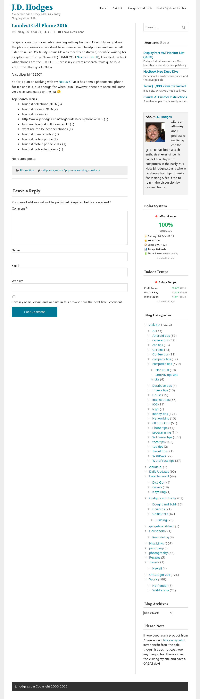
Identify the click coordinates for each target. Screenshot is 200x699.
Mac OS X (162, 370)
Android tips (161, 335)
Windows (159, 456)
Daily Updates (159, 471)
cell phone (47, 170)
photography (158, 553)
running (82, 170)
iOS (155, 404)
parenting (156, 548)
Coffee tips (160, 354)
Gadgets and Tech (140, 8)
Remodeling (160, 537)
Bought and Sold (164, 504)
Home (103, 8)
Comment (19, 208)
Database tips (162, 385)
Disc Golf (159, 482)
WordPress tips (163, 460)
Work (153, 579)
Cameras (158, 509)
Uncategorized (159, 575)
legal (155, 409)
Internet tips (161, 400)
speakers (94, 170)
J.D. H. (51, 32)
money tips (160, 414)
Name (16, 250)
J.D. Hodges (163, 117)
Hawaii (157, 568)
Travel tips (159, 451)
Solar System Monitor (171, 8)
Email (15, 265)
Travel (153, 562)
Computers (160, 514)
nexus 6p (61, 170)
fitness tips (160, 390)
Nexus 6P (65, 82)
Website (17, 281)
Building (161, 520)
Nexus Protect (87, 57)
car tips (157, 345)
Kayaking (159, 492)
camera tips (160, 340)
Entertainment (159, 476)
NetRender (160, 585)
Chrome (157, 350)
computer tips (162, 364)
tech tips (158, 442)
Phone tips (27, 170)
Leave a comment (73, 32)
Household (157, 531)
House (157, 395)
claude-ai (155, 467)
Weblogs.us (160, 590)
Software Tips (162, 437)
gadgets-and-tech (161, 526)
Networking (160, 418)
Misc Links (156, 543)
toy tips (157, 446)
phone (72, 170)
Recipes (154, 557)
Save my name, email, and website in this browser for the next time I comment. (67, 302)
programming (161, 432)
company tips (161, 359)
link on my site (173, 640)
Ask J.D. (117, 8)
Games (157, 487)
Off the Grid (161, 423)
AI (153, 331)
